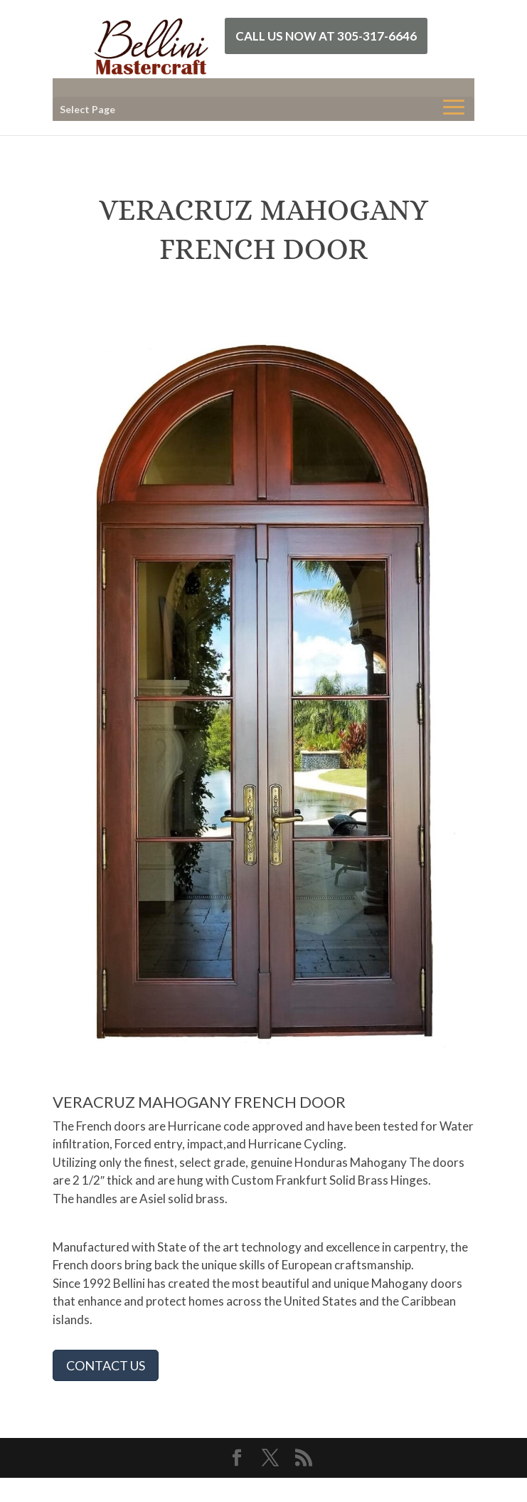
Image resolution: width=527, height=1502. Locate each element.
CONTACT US (105, 1365)
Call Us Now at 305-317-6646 (326, 35)
